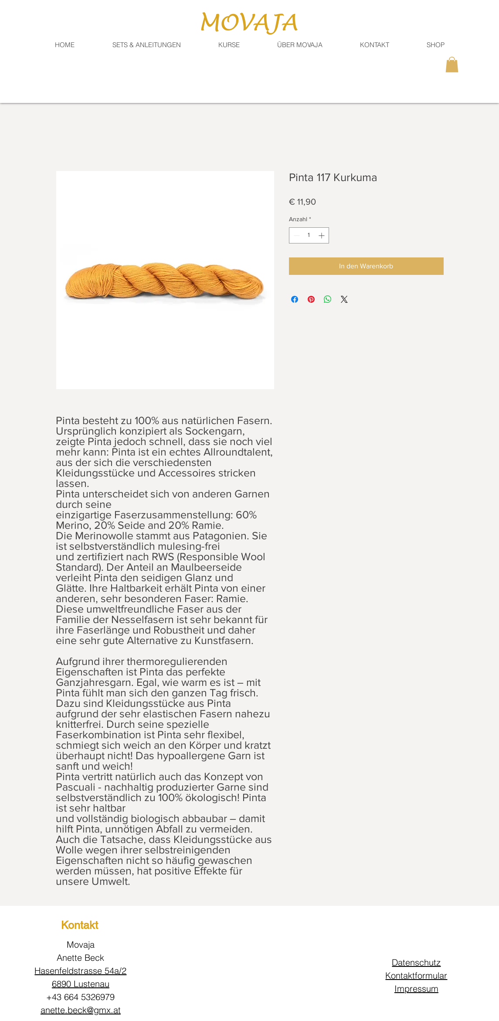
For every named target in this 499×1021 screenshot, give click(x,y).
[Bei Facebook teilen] (294, 299)
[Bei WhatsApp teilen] (327, 299)
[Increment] (322, 235)
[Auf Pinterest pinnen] (311, 299)
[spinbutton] (309, 235)
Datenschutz (416, 962)
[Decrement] (295, 235)
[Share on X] (344, 299)
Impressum (416, 988)
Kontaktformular (416, 975)
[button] (374, 44)
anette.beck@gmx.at (81, 1009)
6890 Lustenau (80, 983)
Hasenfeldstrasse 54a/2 (80, 970)
